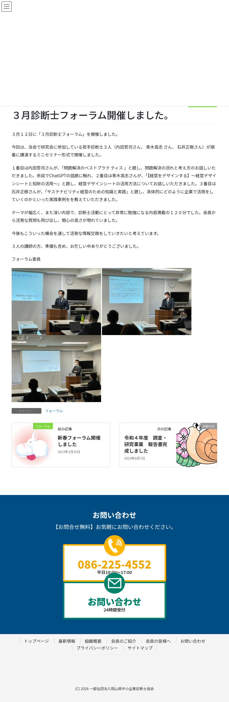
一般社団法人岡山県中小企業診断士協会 (121, 688)
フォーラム (54, 410)
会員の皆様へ (158, 641)
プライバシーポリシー (97, 648)
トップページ (36, 641)
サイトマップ (140, 648)
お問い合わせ (192, 641)
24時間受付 (114, 604)
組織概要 (93, 641)
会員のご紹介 (123, 641)
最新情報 (66, 641)
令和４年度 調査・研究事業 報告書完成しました (145, 444)
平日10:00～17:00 (114, 565)
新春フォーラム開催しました (79, 441)
